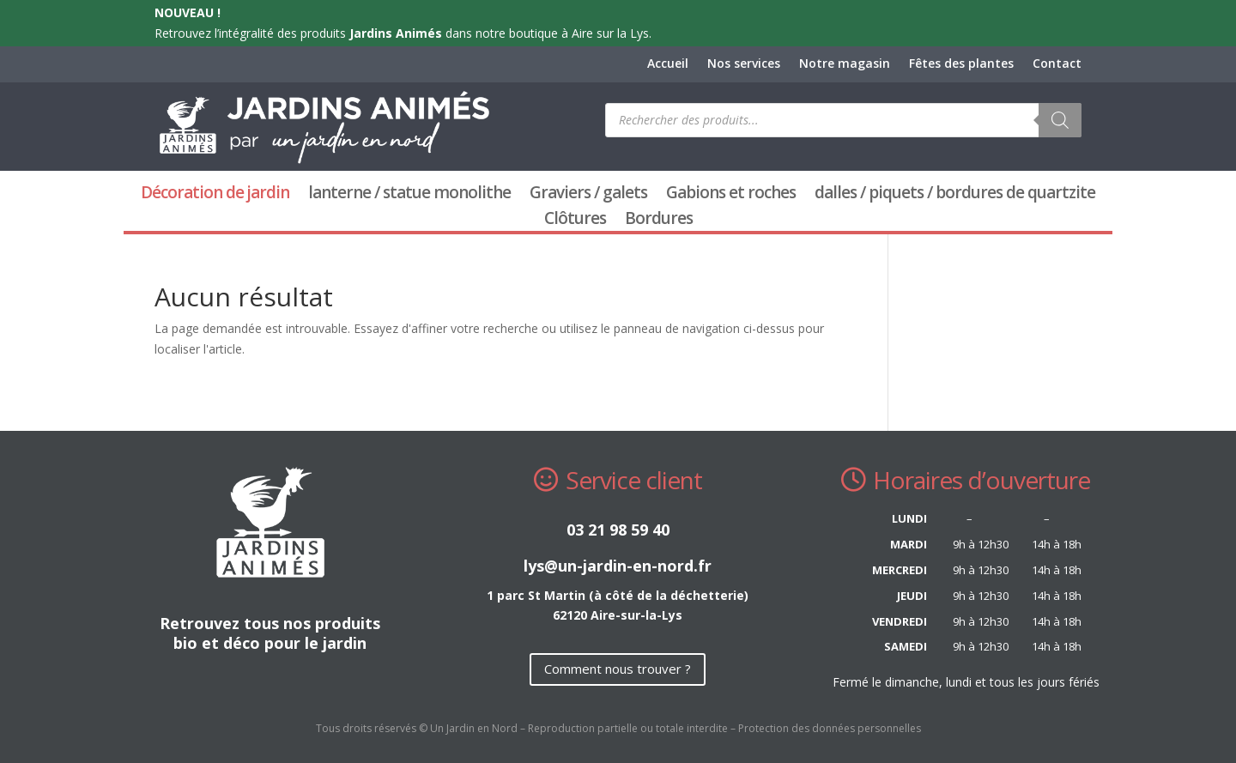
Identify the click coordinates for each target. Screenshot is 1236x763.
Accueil (667, 64)
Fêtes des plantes (961, 64)
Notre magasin (844, 64)
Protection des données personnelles (829, 728)
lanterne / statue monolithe (409, 194)
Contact (1057, 64)
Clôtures (575, 220)
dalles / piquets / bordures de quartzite (955, 194)
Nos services (743, 64)
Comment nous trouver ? (617, 668)
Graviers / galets (588, 194)
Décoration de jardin (215, 194)
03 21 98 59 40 (618, 529)
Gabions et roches (731, 194)
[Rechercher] (1060, 120)
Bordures (659, 220)
